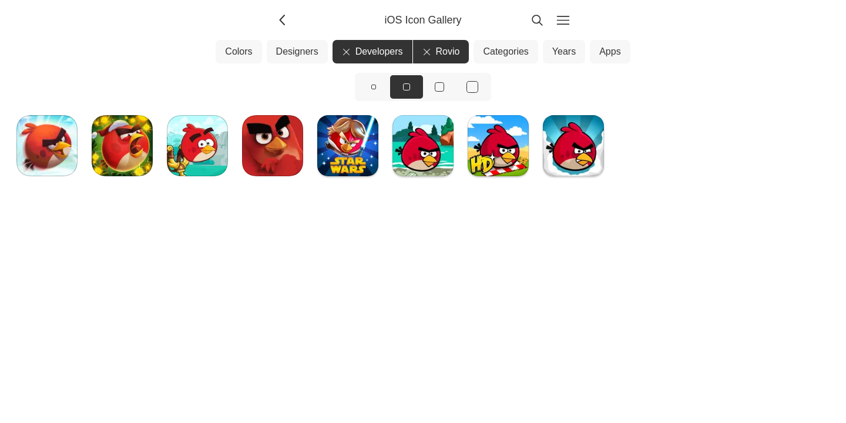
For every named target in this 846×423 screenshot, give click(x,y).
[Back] (283, 20)
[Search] (537, 20)
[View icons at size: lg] (439, 87)
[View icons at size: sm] (373, 87)
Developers (372, 51)
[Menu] (562, 20)
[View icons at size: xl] (472, 87)
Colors (238, 51)
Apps (609, 51)
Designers (297, 51)
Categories (505, 51)
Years (564, 51)
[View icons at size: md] (406, 87)
